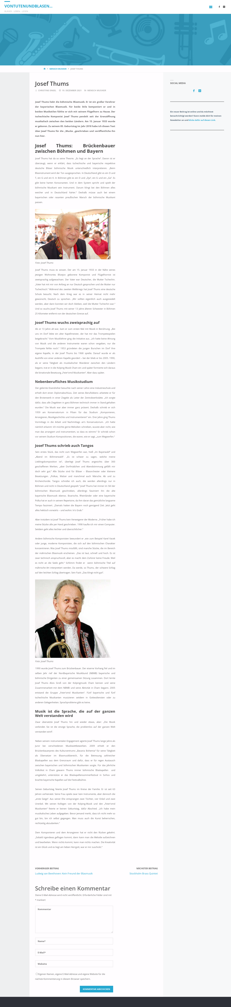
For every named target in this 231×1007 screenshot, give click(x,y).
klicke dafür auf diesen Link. (202, 120)
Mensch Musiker (58, 68)
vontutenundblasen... (28, 6)
